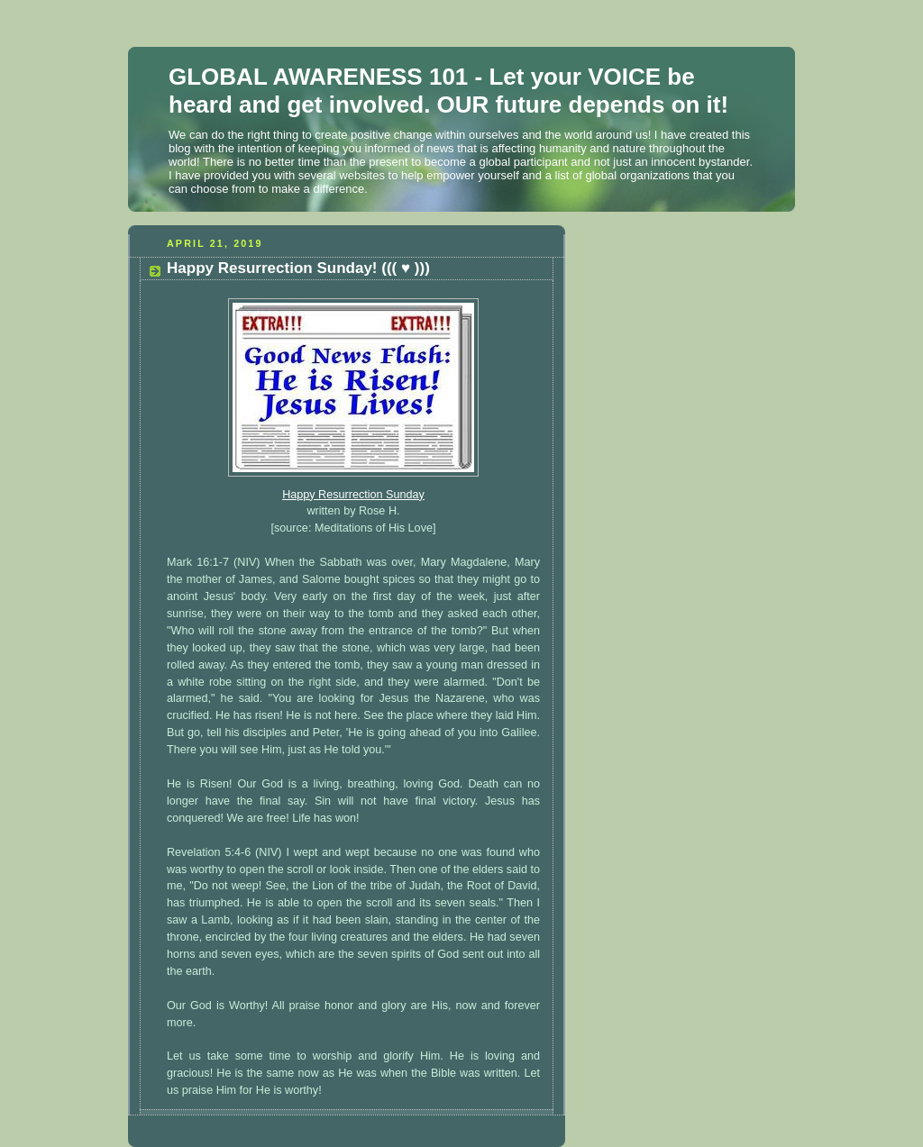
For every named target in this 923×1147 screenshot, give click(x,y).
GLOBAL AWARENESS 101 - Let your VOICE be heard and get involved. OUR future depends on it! (448, 90)
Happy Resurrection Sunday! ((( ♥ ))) (298, 268)
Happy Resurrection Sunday (353, 494)
